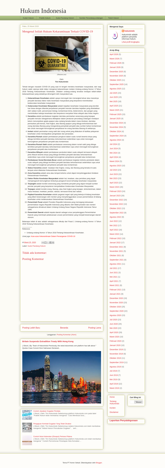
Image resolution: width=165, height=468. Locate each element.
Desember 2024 (116, 123)
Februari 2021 (115, 290)
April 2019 (114, 384)
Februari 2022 (115, 238)
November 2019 (116, 354)
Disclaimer (114, 412)
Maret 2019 (114, 388)
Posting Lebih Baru (31, 328)
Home (112, 397)
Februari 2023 (115, 191)
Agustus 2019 (115, 367)
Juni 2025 (114, 97)
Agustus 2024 (115, 140)
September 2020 (117, 311)
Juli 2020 (113, 320)
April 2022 (114, 230)
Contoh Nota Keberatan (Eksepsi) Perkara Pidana (52, 436)
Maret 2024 (114, 161)
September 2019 (117, 362)
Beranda (64, 328)
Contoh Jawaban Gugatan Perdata (46, 411)
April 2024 (114, 157)
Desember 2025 (116, 71)
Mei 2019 (113, 379)
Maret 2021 (114, 285)
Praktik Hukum (45, 18)
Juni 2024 (114, 148)
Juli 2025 (113, 93)
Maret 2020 (114, 337)
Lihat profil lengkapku (131, 42)
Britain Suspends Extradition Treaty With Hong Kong (47, 341)
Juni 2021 (114, 272)
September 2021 (117, 260)
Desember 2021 (116, 247)
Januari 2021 (115, 294)
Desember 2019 (116, 349)
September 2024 (117, 136)
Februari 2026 (115, 63)
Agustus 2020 (115, 315)
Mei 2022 (113, 225)
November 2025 (116, 76)
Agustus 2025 (115, 89)
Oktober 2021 (115, 255)
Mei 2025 (113, 101)
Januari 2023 (115, 196)
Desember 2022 (116, 200)
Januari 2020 (115, 345)
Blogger (99, 463)
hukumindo (130, 31)
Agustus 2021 (115, 264)
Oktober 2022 (115, 208)
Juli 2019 (113, 371)
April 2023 (114, 183)
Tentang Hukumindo (114, 402)
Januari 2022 (115, 242)
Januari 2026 (115, 67)
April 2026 (114, 54)
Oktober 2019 (115, 358)
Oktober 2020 (115, 307)
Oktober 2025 (115, 80)
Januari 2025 (115, 118)
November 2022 (116, 204)
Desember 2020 (116, 298)
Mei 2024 (113, 153)
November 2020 (116, 302)
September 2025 (117, 84)
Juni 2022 (114, 221)
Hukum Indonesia (43, 10)
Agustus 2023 (115, 166)
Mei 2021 (113, 277)
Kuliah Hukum (28, 18)
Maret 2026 (114, 59)
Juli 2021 (113, 268)
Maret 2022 (114, 234)
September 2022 (117, 213)
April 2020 (114, 332)
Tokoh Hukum (113, 18)
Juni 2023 (114, 174)
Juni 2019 (114, 375)
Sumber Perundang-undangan (91, 18)
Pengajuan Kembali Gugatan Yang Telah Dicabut (52, 424)
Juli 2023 (113, 170)
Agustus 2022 (115, 217)
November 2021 (116, 251)
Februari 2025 (115, 114)
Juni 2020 (114, 324)
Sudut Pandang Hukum (65, 18)
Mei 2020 (113, 328)
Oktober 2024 (115, 131)
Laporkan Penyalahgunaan (124, 420)
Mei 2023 (113, 178)
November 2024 (116, 127)
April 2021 (114, 281)
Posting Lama (94, 328)
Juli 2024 (113, 144)
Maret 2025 (114, 110)
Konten (113, 408)
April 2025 (114, 106)
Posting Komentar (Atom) (66, 335)
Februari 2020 (115, 341)
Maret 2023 (114, 187)
